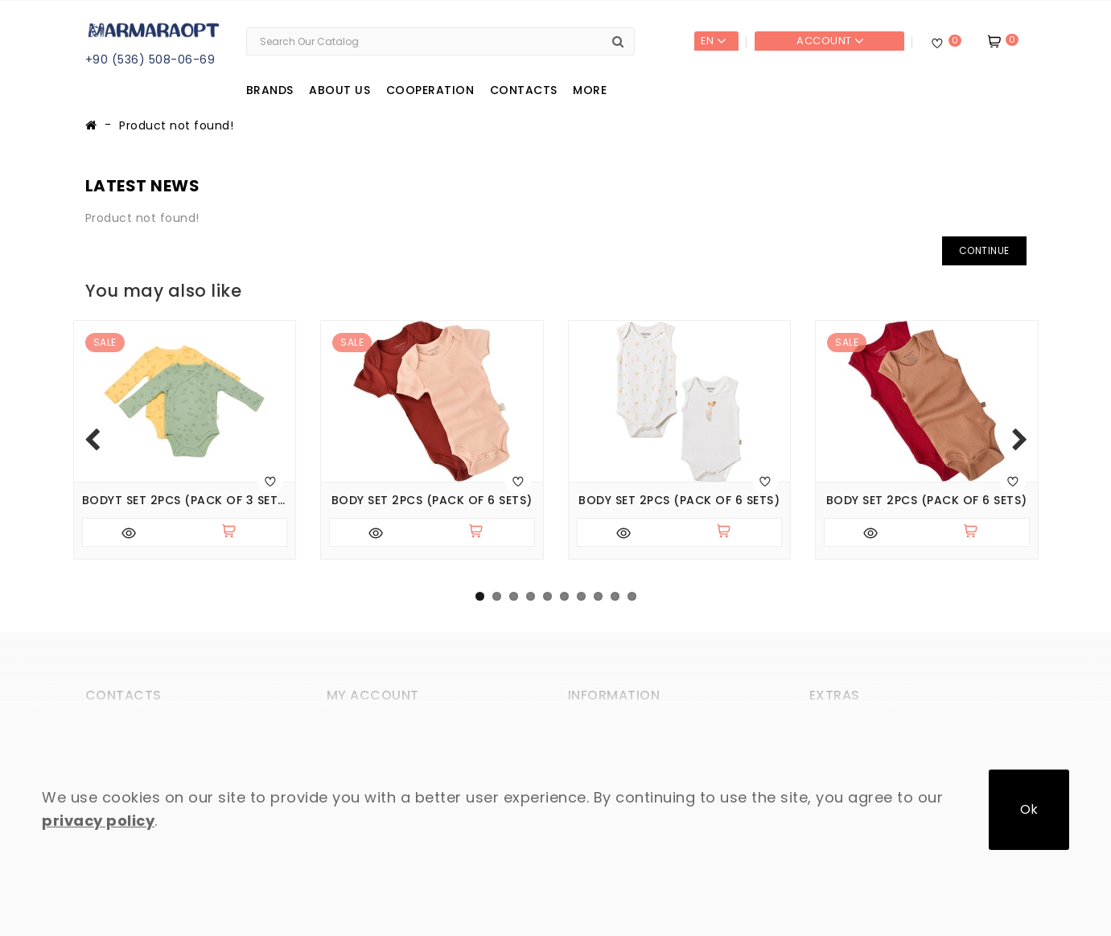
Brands (270, 90)
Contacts (524, 90)
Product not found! (176, 125)
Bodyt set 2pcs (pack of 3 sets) (185, 501)
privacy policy (98, 821)
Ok (1029, 809)
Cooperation (430, 90)
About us (339, 90)
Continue (984, 250)
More (590, 90)
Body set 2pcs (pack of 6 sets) (432, 501)
